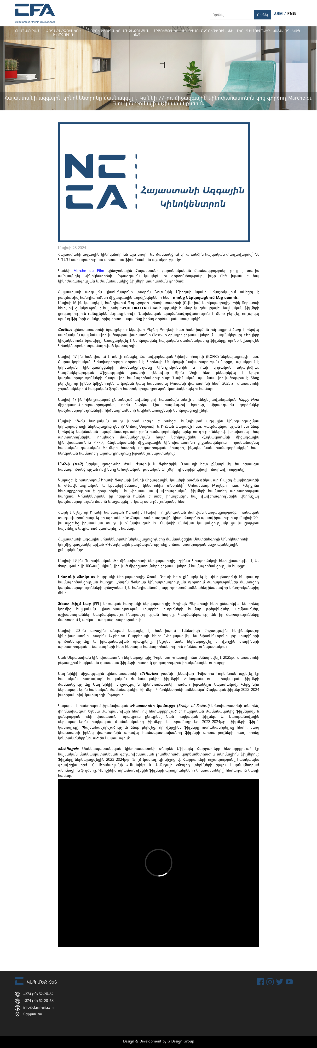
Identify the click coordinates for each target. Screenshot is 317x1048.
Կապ (296, 31)
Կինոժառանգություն (203, 31)
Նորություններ (103, 31)
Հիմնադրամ (27, 31)
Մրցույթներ (165, 31)
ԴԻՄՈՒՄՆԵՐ (258, 31)
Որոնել (262, 15)
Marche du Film (89, 271)
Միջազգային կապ (136, 33)
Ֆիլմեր (235, 31)
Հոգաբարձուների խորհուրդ (63, 33)
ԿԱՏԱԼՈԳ (281, 31)
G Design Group (180, 1041)
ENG (291, 14)
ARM (279, 14)
